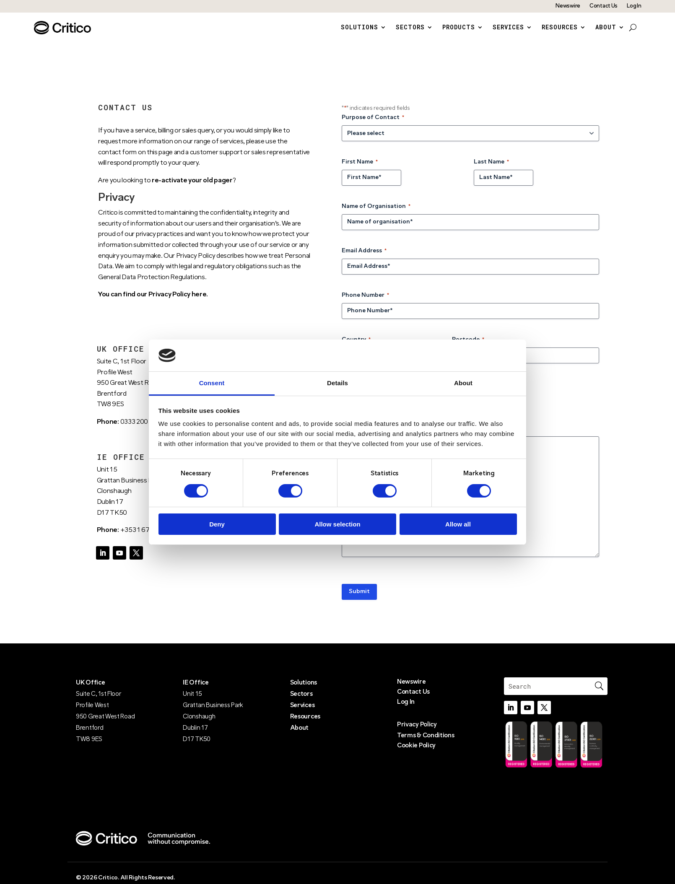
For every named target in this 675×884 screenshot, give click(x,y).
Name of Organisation (376, 214)
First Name (360, 170)
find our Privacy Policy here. (165, 302)
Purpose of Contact (373, 125)
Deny (217, 524)
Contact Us (603, 6)
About (605, 27)
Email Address (364, 258)
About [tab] (463, 382)
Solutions (359, 27)
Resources (560, 27)
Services (508, 27)
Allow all (458, 524)
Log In (634, 6)
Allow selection (337, 524)
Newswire (568, 6)
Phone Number (365, 303)
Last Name (491, 170)
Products (458, 27)
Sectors (410, 27)
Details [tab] (337, 382)
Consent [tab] (212, 382)
